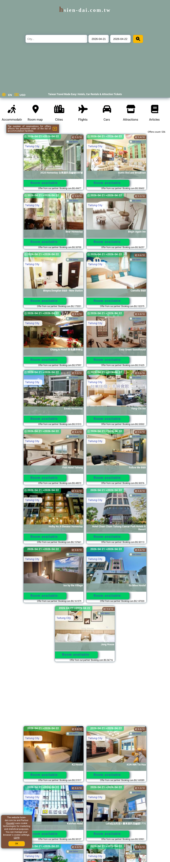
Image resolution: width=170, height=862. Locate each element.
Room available (44, 183)
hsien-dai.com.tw (85, 10)
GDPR (17, 837)
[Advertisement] (85, 696)
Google (10, 823)
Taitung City (32, 146)
